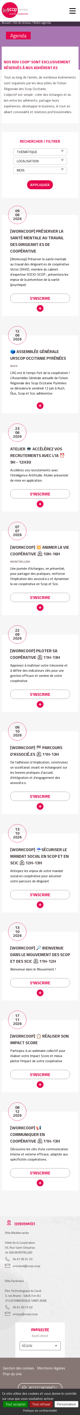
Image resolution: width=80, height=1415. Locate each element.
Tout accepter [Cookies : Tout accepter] (15, 1404)
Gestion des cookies (18, 1368)
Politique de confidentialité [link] (40, 1410)
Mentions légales (51, 1368)
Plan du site (12, 1374)
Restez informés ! (43, 1387)
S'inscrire (40, 298)
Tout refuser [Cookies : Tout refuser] (41, 1404)
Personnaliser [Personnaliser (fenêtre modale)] (66, 1404)
